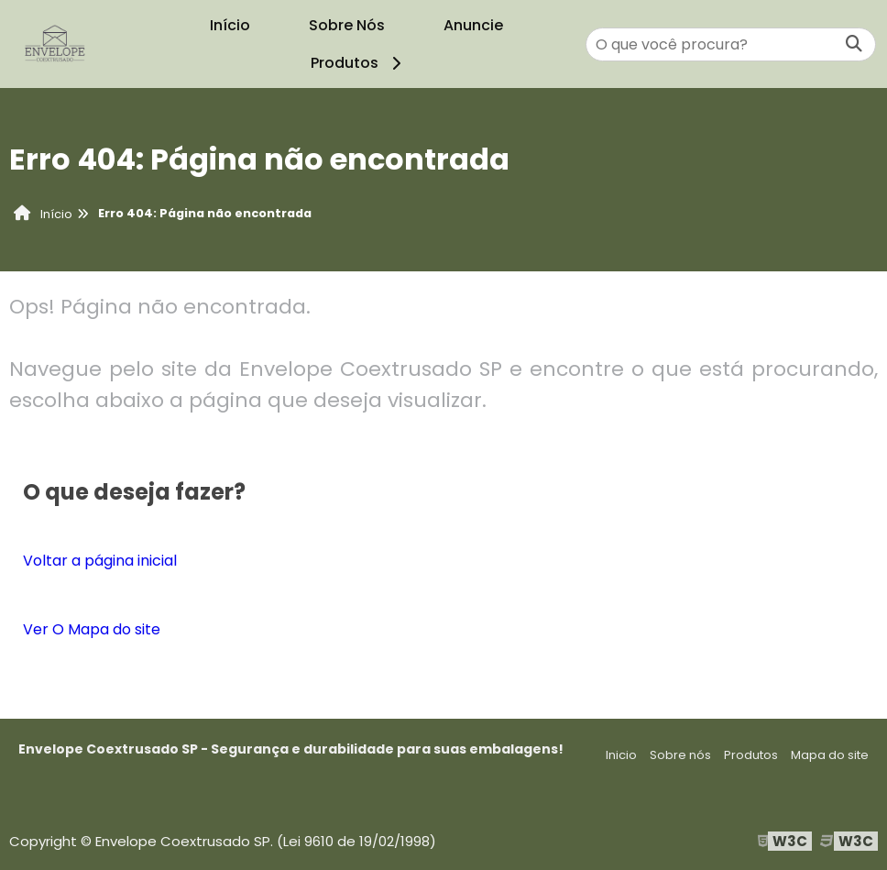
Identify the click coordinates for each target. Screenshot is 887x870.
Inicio (621, 755)
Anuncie (473, 25)
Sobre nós (680, 755)
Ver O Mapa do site (91, 629)
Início (230, 25)
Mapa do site (830, 755)
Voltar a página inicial (100, 560)
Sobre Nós (347, 25)
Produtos (359, 62)
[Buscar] (854, 44)
